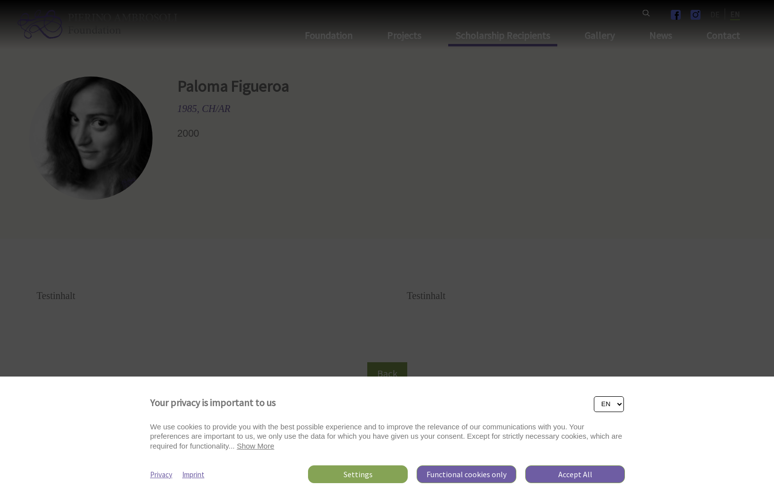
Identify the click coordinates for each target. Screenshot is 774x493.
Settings (358, 474)
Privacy (161, 474)
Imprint (193, 474)
